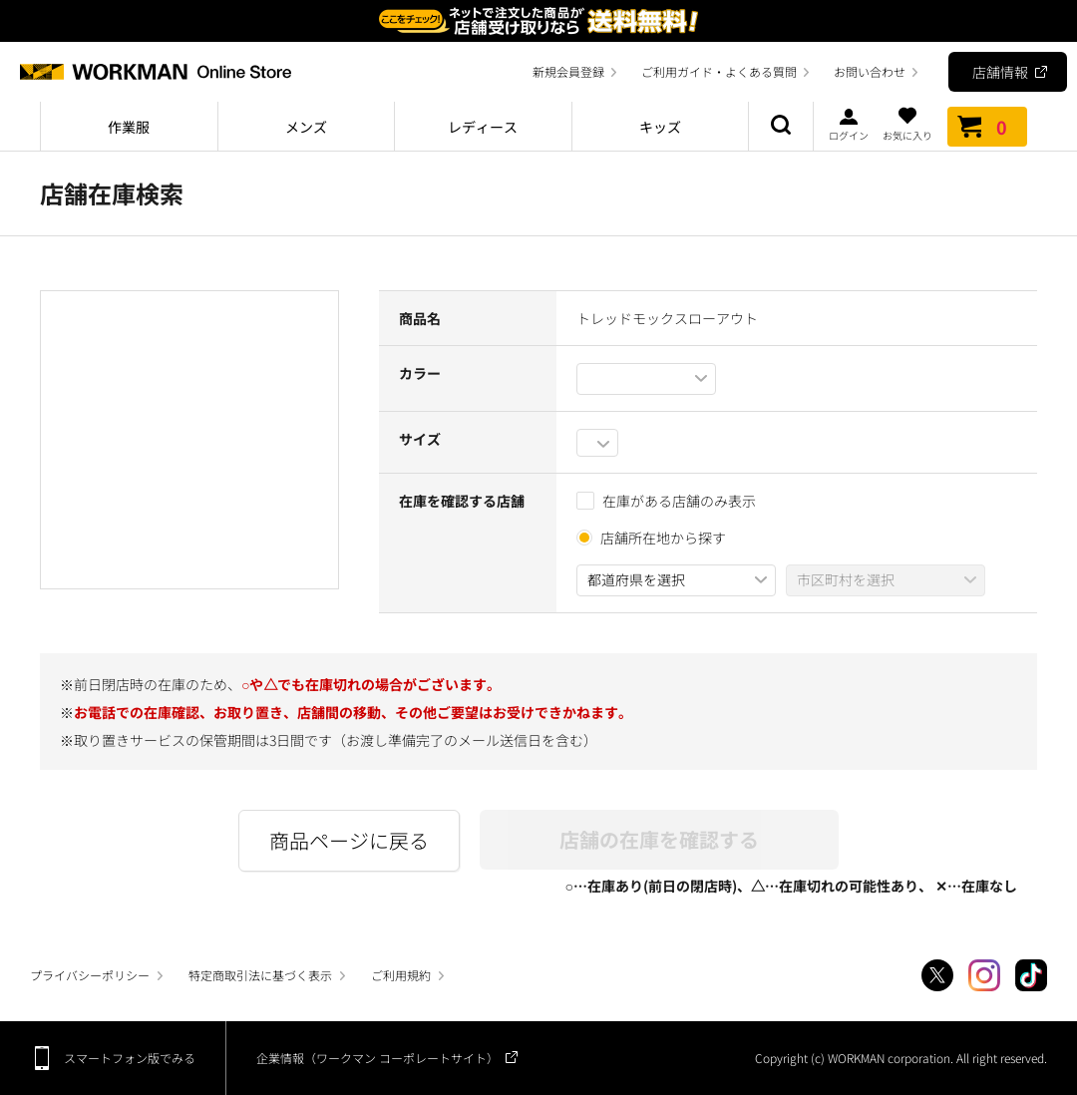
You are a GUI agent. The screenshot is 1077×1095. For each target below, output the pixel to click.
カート (987, 127)
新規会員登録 (568, 71)
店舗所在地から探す (663, 538)
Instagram (984, 975)
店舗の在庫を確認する (659, 839)
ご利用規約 (401, 974)
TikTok (1031, 975)
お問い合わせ (869, 71)
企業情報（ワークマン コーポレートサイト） (377, 1057)
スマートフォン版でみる (129, 1057)
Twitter (937, 975)
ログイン (849, 124)
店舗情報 (1000, 72)
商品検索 (781, 127)
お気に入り (907, 124)
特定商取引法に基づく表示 (260, 974)
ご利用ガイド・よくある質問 (719, 71)
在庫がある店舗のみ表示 (666, 501)
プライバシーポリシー (90, 974)
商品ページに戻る (349, 840)
